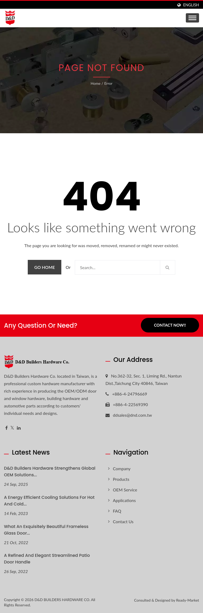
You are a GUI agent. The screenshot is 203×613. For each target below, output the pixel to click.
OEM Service (125, 489)
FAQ (117, 510)
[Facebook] (6, 428)
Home (95, 83)
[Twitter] (12, 428)
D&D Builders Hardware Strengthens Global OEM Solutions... (49, 471)
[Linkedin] (19, 428)
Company (122, 468)
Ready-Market (187, 600)
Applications (124, 500)
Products (121, 479)
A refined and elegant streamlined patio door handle (47, 558)
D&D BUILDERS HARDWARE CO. (62, 599)
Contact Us (123, 521)
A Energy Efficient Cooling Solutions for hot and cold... (49, 500)
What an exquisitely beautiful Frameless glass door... (46, 529)
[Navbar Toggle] (192, 18)
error (108, 83)
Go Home (44, 267)
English (191, 5)
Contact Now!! (170, 325)
